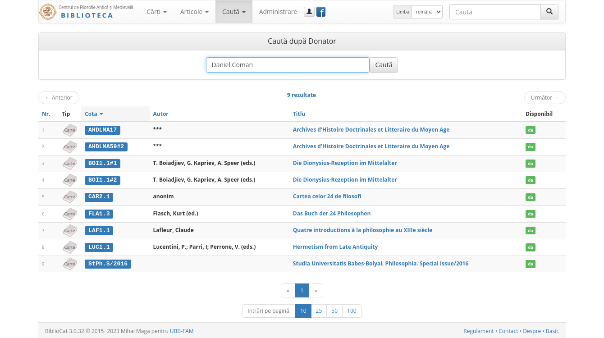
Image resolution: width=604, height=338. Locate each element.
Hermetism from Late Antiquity (335, 245)
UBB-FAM (182, 329)
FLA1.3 (99, 213)
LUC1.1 (99, 246)
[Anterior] (288, 289)
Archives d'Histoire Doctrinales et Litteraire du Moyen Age (371, 129)
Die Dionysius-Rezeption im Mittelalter (345, 162)
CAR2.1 (99, 196)
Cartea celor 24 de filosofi (327, 196)
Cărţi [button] (156, 11)
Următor (545, 97)
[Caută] (549, 11)
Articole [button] (194, 11)
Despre (532, 329)
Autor (161, 114)
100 (352, 309)
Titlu (299, 114)
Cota (94, 114)
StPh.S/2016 (108, 262)
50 (334, 309)
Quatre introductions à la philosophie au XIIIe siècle (363, 229)
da (530, 130)
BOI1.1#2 (102, 179)
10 (303, 309)
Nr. (46, 114)
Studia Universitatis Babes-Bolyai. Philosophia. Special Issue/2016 (381, 262)
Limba (402, 12)
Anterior (59, 97)
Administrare (278, 11)
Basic (552, 329)
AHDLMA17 (102, 130)
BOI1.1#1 (102, 163)
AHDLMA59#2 (106, 146)
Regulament (478, 329)
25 (319, 309)
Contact (508, 329)
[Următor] (316, 289)
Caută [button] (234, 11)
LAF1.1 (99, 229)
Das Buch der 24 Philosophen (332, 212)
